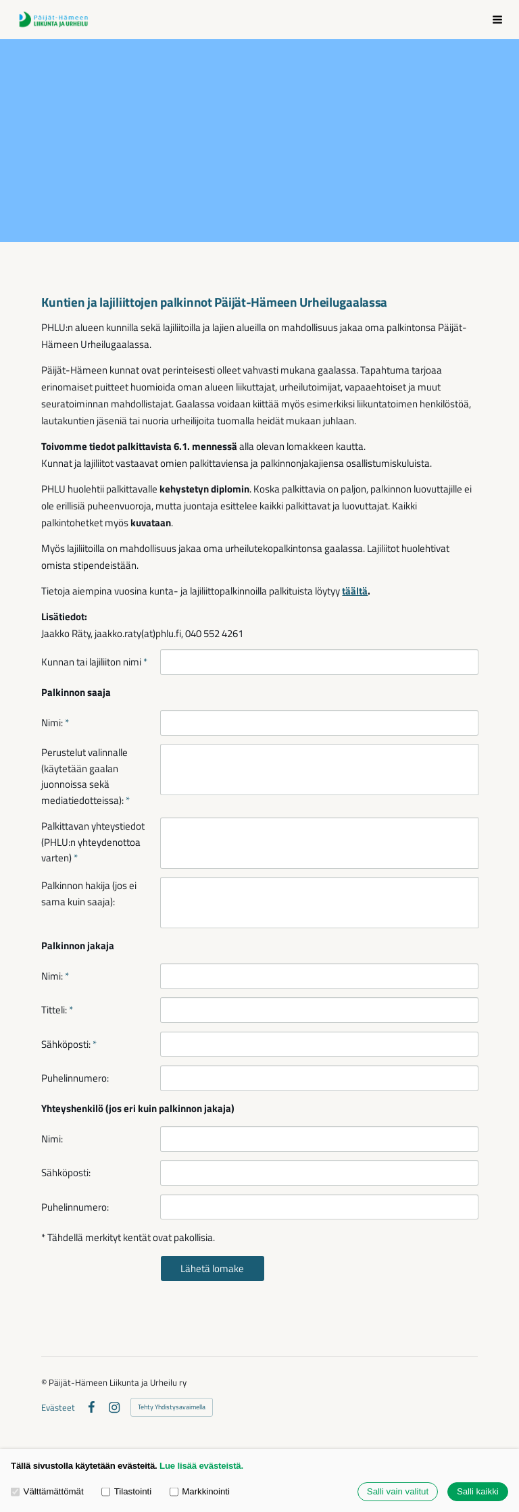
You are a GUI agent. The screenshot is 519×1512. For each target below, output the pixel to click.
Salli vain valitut (397, 1492)
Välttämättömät (47, 1491)
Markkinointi (200, 1491)
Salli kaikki (478, 1492)
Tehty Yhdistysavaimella (171, 1407)
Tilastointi (126, 1491)
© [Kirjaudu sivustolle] (45, 1382)
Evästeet (58, 1407)
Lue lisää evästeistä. (201, 1466)
